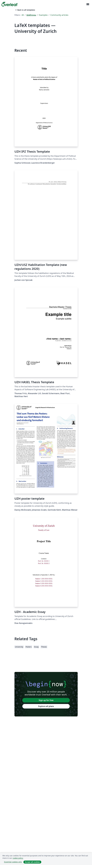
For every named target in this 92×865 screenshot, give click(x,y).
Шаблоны (31, 15)
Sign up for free (46, 700)
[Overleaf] (9, 4)
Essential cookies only (13, 862)
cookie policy (18, 858)
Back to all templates (25, 10)
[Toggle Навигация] (88, 4)
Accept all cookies (32, 862)
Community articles (59, 15)
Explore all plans (46, 706)
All (23, 15)
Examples (43, 15)
